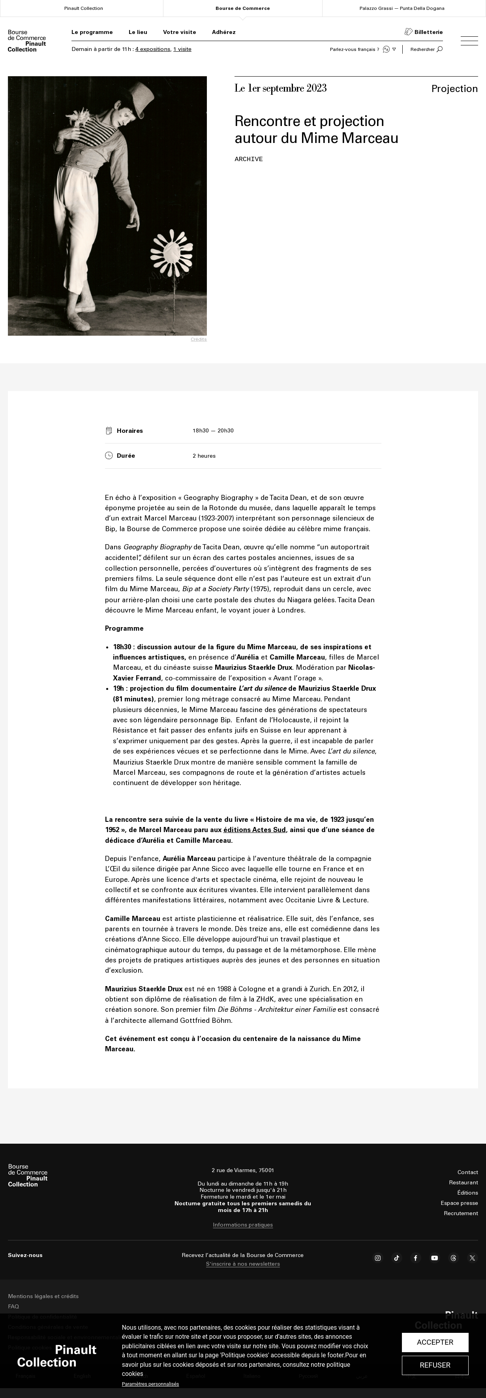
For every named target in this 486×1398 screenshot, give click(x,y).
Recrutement (461, 1213)
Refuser (435, 1365)
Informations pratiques (243, 1225)
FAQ (13, 1306)
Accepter (435, 1342)
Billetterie (429, 32)
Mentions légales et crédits (43, 1296)
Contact (468, 1172)
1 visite (182, 49)
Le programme (92, 32)
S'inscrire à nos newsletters (243, 1264)
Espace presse (459, 1203)
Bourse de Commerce (243, 8)
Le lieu (138, 32)
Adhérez (224, 32)
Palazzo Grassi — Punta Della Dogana (402, 8)
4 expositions (152, 49)
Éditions (468, 1192)
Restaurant (463, 1182)
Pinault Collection (83, 8)
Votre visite (179, 32)
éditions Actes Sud (254, 830)
